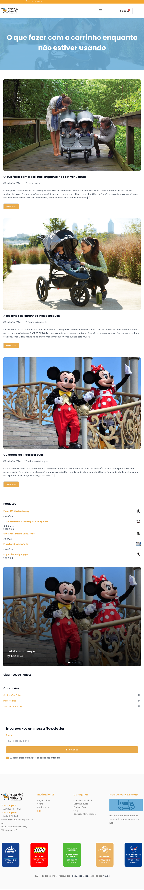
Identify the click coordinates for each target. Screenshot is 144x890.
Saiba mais (12, 206)
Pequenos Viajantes (82, 876)
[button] (101, 11)
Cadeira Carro (80, 808)
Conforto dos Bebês (37, 322)
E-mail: (9, 735)
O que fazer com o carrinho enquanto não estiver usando (45, 177)
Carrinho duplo (80, 804)
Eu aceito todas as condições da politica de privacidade (35, 758)
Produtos (43, 808)
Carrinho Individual (82, 801)
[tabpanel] (72, 617)
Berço (76, 811)
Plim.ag (106, 876)
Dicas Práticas (34, 183)
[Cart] (125, 11)
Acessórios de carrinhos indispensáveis (31, 316)
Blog (39, 811)
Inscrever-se (72, 750)
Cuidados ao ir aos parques (23, 455)
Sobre (40, 804)
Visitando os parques (38, 461)
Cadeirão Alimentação (84, 815)
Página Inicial (43, 801)
